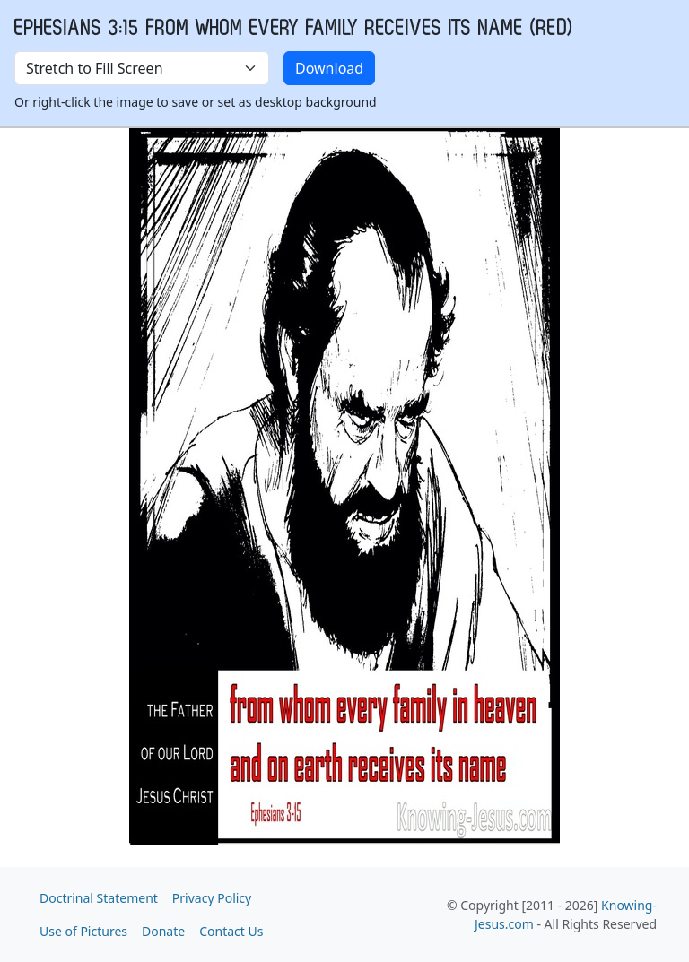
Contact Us (231, 931)
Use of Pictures (83, 931)
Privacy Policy (211, 897)
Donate (163, 931)
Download (329, 68)
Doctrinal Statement (98, 897)
